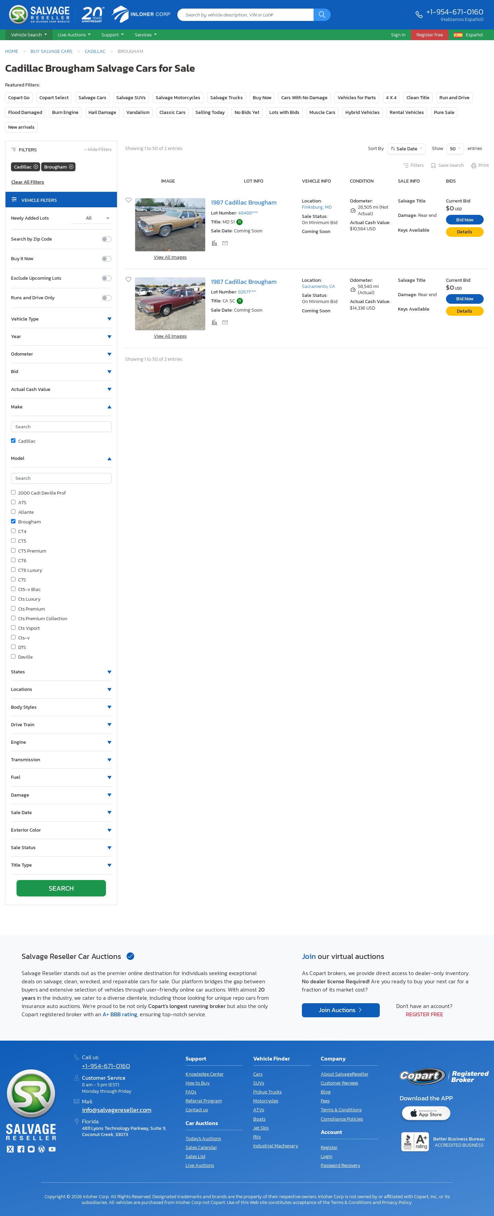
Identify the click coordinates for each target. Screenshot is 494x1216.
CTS (18, 580)
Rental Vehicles (407, 112)
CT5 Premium (28, 551)
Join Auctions (338, 1010)
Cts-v (20, 638)
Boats (259, 1119)
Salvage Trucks (226, 97)
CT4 (18, 532)
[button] (28, 35)
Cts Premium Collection (39, 619)
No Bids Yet (247, 112)
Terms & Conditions (341, 1109)
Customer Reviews (339, 1083)
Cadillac (95, 51)
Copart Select (54, 97)
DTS (18, 648)
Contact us (197, 1109)
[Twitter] (10, 1150)
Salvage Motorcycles (178, 97)
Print (479, 165)
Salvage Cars (92, 97)
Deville (22, 657)
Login (326, 1156)
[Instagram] (31, 1150)
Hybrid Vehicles (362, 112)
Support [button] (111, 34)
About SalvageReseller (344, 1074)
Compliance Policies (342, 1119)
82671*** (247, 292)
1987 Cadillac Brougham (244, 202)
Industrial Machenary (275, 1145)
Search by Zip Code (31, 239)
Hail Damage (102, 112)
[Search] (322, 15)
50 (453, 148)
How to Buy (198, 1083)
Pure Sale (444, 112)
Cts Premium (28, 609)
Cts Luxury (25, 599)
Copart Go (19, 97)
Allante (22, 512)
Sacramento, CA (318, 286)
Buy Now (262, 97)
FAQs (191, 1092)
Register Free (424, 1014)
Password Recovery (340, 1165)
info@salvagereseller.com (116, 1109)
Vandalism (138, 112)
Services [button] (144, 34)
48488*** (248, 213)
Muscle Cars (322, 112)
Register (329, 1147)
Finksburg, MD (317, 207)
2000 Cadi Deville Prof (38, 493)
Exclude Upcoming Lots (36, 278)
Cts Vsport (25, 628)
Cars (257, 1074)
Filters (413, 165)
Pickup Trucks (267, 1092)
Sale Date (407, 148)
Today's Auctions (203, 1138)
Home (11, 51)
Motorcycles (265, 1100)
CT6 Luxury (26, 570)
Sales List (195, 1156)
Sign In (398, 34)
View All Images (170, 257)
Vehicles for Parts (357, 97)
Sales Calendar (201, 1147)
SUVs (258, 1083)
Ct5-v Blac (25, 590)
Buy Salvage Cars (51, 51)
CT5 (18, 541)
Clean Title (418, 97)
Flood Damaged (25, 112)
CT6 (18, 561)
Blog (326, 1092)
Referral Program (204, 1100)
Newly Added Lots (30, 218)
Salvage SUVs (131, 97)
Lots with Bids (284, 112)
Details (464, 231)
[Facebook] (20, 1150)
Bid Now (464, 219)
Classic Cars (173, 112)
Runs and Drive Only (33, 298)
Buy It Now (22, 259)
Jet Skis (261, 1128)
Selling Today (210, 112)
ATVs (258, 1109)
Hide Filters (97, 150)
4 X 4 (391, 97)
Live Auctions (200, 1165)
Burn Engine (65, 112)
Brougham (26, 522)
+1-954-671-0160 (454, 12)
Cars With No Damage (304, 97)
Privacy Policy (397, 1202)
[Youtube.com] (52, 1150)
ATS (18, 503)
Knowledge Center (205, 1074)
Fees (325, 1100)
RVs (257, 1136)
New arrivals (21, 127)
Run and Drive (454, 97)
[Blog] (41, 1150)
